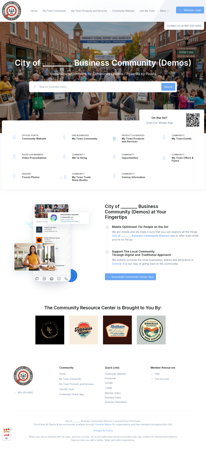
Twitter (108, 388)
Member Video (113, 393)
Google (109, 382)
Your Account (160, 379)
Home (34, 10)
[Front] (11, 10)
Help (155, 373)
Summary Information (116, 402)
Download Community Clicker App (130, 276)
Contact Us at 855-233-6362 (184, 25)
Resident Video (113, 397)
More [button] (163, 10)
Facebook (110, 378)
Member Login (190, 10)
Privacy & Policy (103, 430)
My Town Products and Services (89, 10)
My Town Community (54, 10)
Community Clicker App (71, 394)
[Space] (23, 375)
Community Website (123, 10)
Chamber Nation (103, 424)
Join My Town (147, 10)
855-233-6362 (23, 392)
